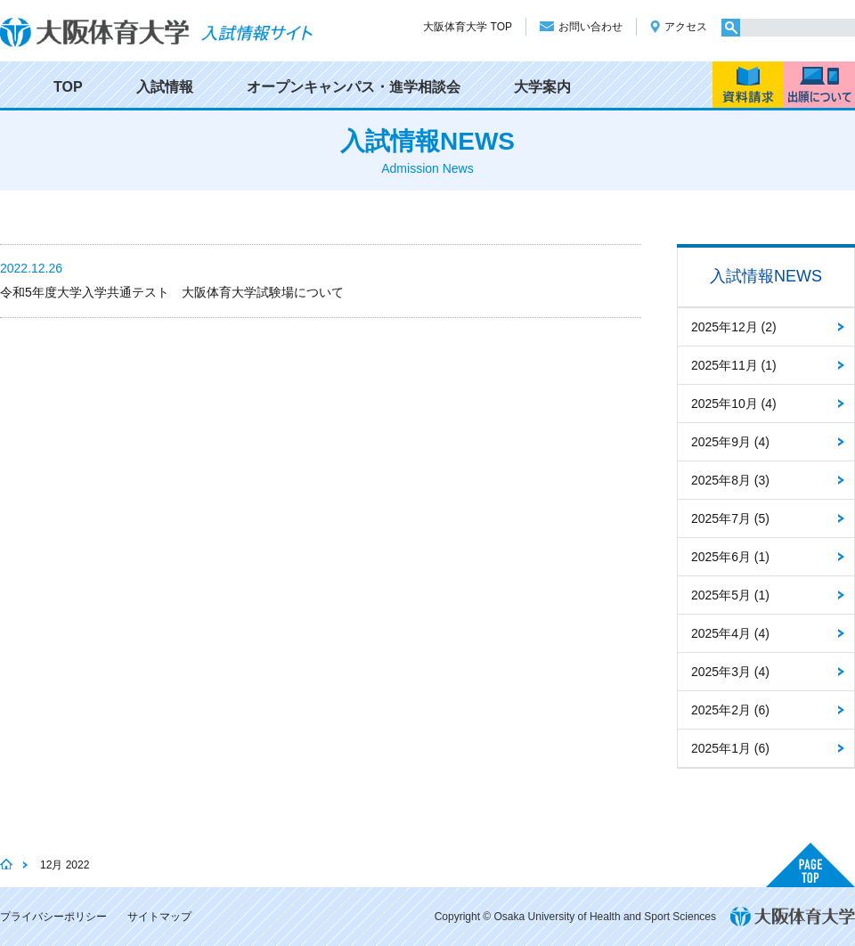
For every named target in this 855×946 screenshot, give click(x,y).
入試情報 (164, 86)
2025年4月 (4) (730, 633)
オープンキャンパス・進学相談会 (353, 86)
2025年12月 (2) (734, 327)
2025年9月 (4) (730, 442)
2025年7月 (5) (730, 518)
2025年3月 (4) (730, 672)
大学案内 (542, 86)
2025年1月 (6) (730, 748)
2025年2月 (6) (730, 710)
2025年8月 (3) (730, 480)
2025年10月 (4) (734, 403)
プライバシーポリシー (53, 916)
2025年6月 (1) (730, 557)
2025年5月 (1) (730, 595)
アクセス (685, 26)
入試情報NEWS (766, 276)
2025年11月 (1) (734, 365)
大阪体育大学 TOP (467, 26)
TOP (68, 86)
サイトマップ (159, 916)
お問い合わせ (590, 26)
